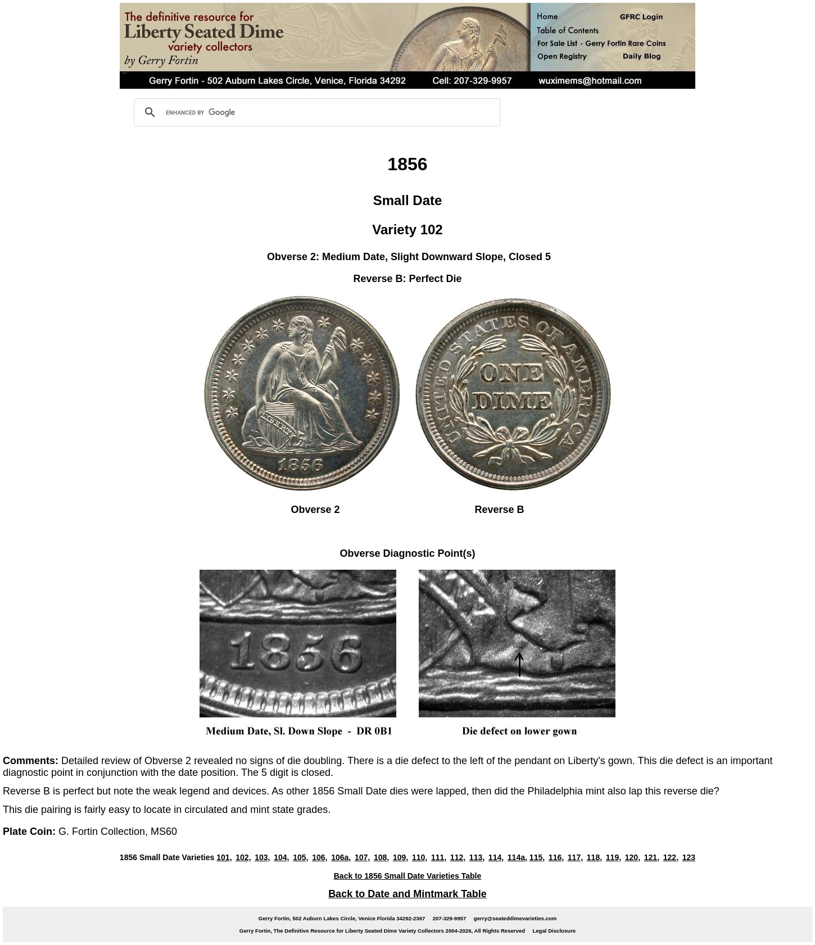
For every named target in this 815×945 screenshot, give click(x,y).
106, (319, 857)
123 (688, 857)
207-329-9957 (450, 918)
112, (457, 857)
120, (632, 857)
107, (362, 857)
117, (575, 857)
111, (438, 857)
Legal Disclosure (554, 931)
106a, (341, 857)
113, (477, 857)
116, (556, 857)
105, (300, 857)
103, (262, 857)
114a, (517, 857)
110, (419, 857)
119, (613, 857)
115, (537, 857)
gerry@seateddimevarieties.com (515, 918)
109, (400, 857)
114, (496, 857)
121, (651, 857)
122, (670, 857)
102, (243, 857)
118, (594, 857)
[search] (315, 112)
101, (224, 857)
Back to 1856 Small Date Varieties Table (408, 875)
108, (381, 857)
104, (281, 857)
